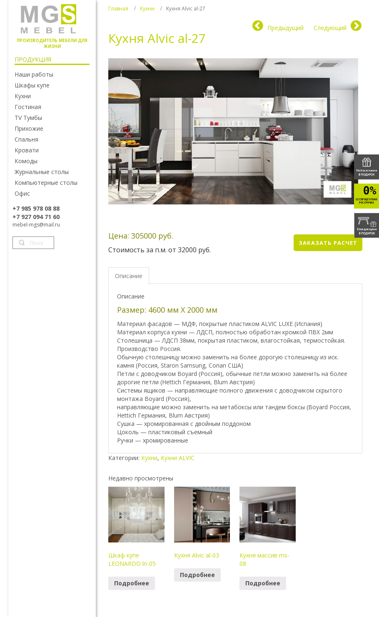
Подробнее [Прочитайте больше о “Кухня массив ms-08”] (262, 583)
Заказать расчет (328, 242)
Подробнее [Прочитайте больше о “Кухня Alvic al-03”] (197, 575)
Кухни (147, 8)
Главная (118, 8)
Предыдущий (285, 28)
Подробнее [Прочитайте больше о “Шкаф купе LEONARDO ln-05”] (131, 583)
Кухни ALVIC (177, 458)
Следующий (330, 28)
